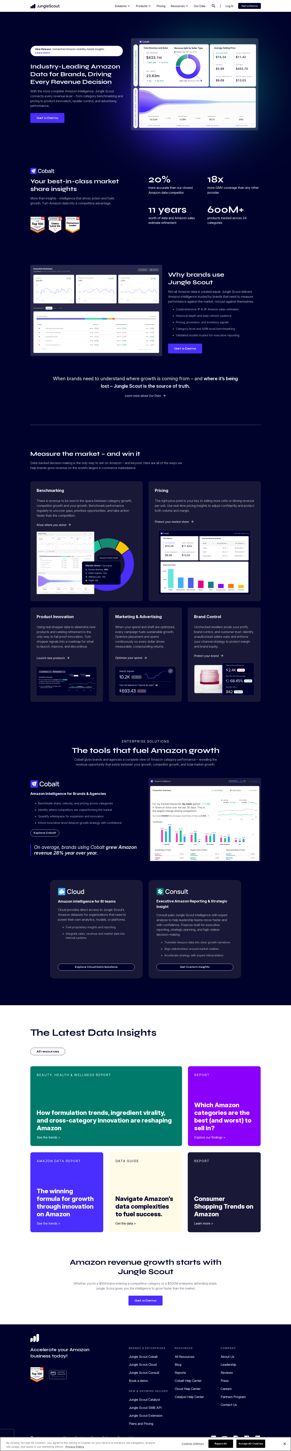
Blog (178, 1365)
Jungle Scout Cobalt (143, 1357)
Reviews (227, 1373)
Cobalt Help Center (188, 1381)
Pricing (161, 6)
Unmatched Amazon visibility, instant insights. (70, 51)
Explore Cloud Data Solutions (96, 967)
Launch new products (53, 658)
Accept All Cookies (251, 1443)
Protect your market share (174, 521)
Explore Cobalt (47, 833)
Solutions (123, 6)
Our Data (199, 6)
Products (144, 6)
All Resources (184, 1357)
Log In (229, 6)
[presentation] (7, 1435)
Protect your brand (209, 655)
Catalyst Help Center (189, 1397)
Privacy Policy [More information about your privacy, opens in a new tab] (74, 1446)
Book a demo (138, 1381)
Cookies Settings (193, 1443)
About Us (227, 1357)
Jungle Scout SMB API (145, 1408)
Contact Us (229, 1405)
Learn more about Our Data (145, 395)
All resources (47, 1052)
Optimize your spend (131, 658)
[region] (145, 1444)
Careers (226, 1389)
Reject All (221, 1443)
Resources (180, 6)
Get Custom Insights (195, 967)
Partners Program (233, 1397)
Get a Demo (249, 6)
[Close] (284, 1443)
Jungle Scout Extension (146, 1416)
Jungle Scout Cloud (143, 1365)
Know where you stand (54, 525)
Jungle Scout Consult (144, 1373)
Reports (180, 1373)
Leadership (228, 1365)
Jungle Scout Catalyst (144, 1400)
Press (225, 1381)
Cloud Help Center (188, 1389)
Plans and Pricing (141, 1424)
